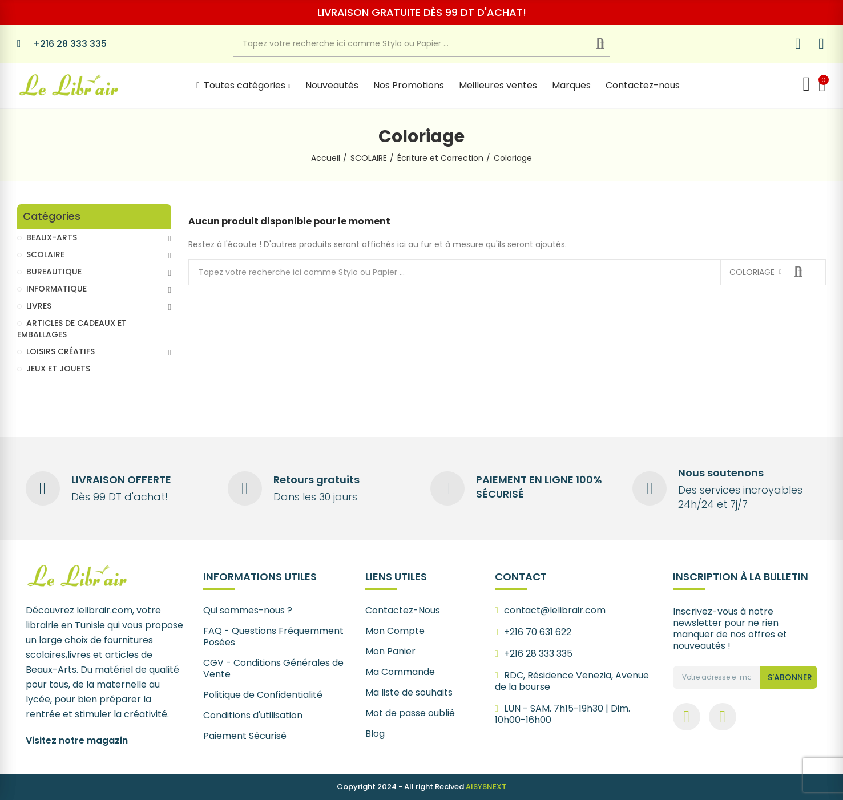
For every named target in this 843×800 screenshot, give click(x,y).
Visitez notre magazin (77, 740)
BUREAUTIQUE (54, 271)
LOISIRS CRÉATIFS (60, 351)
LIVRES (38, 306)
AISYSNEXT (486, 786)
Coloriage (752, 272)
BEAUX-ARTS (51, 237)
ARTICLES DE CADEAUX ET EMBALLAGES (72, 328)
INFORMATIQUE (56, 288)
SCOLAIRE (45, 254)
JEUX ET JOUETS (58, 368)
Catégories (51, 216)
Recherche (609, 44)
